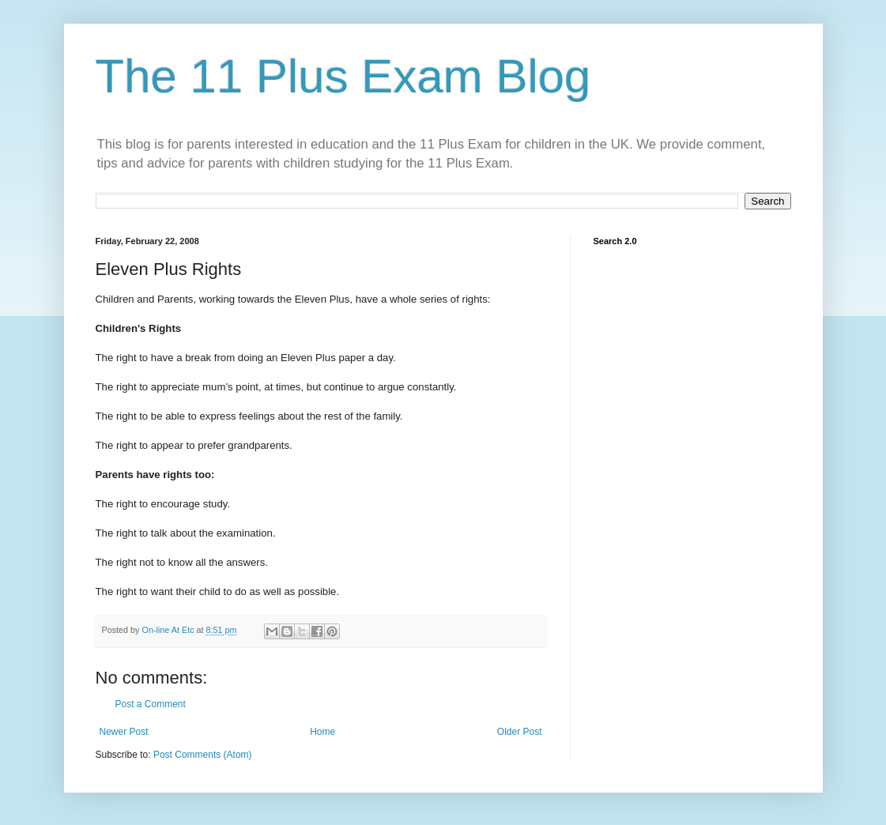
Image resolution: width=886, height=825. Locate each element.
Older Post (519, 731)
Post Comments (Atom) (202, 754)
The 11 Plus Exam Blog (343, 76)
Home (322, 731)
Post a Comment (150, 704)
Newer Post (124, 731)
